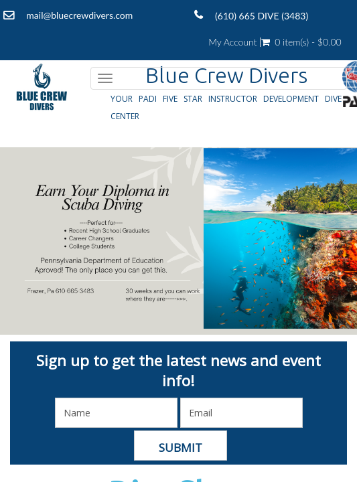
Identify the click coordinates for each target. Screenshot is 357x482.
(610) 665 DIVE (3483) (261, 15)
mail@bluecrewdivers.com (79, 15)
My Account (232, 42)
